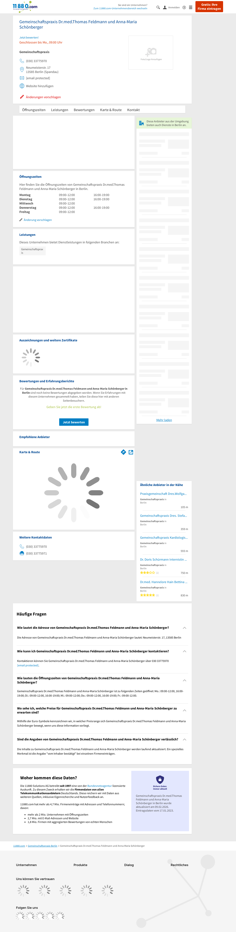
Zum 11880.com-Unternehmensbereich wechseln (120, 8)
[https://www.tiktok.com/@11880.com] (40, 916)
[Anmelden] (173, 7)
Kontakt (133, 109)
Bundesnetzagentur (99, 786)
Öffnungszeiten (34, 109)
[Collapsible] (185, 628)
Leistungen (59, 109)
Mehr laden (164, 420)
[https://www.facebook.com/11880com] (20, 916)
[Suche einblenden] (160, 7)
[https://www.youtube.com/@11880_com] (60, 916)
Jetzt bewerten (74, 422)
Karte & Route (111, 109)
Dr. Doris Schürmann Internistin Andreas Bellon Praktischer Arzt (164, 559)
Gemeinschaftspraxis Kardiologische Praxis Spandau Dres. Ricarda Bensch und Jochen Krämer (164, 537)
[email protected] (28, 665)
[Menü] (192, 7)
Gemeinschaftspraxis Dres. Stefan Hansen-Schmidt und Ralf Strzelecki (164, 515)
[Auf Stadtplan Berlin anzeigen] (131, 452)
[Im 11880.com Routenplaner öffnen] (123, 451)
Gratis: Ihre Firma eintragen (209, 6)
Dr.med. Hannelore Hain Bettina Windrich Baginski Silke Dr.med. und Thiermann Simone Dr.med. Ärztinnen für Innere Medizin (164, 582)
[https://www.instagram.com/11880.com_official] (30, 916)
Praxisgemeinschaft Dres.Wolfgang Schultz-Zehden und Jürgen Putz (164, 494)
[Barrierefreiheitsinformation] (186, 7)
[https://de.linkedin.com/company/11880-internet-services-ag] (50, 916)
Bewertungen (84, 109)
